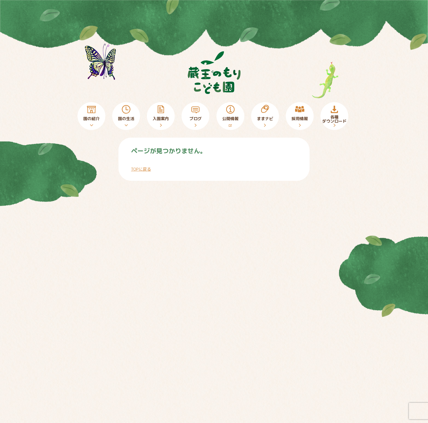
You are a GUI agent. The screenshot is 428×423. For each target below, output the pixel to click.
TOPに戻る (141, 169)
